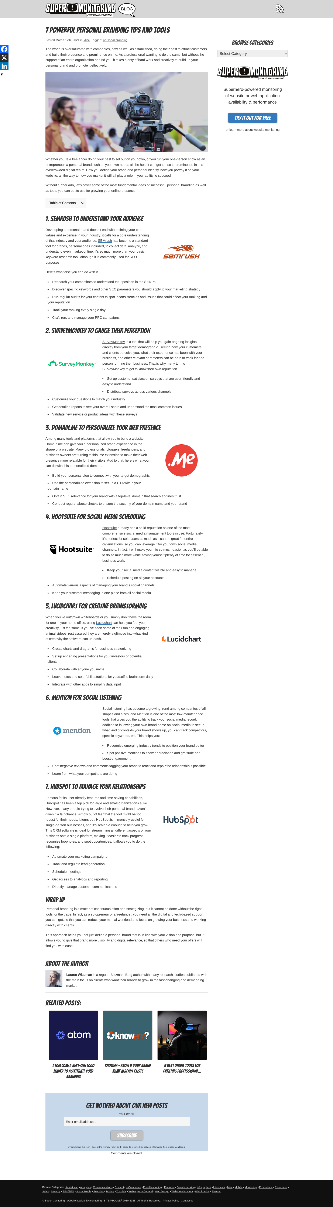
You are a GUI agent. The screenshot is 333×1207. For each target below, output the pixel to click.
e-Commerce (133, 1187)
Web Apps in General (140, 1191)
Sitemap (216, 1191)
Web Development (182, 1191)
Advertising (71, 1187)
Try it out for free (252, 118)
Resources (281, 1187)
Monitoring (251, 1187)
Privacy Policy (109, 1147)
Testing (110, 1191)
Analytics (85, 1187)
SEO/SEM (68, 1191)
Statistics (98, 1191)
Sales (45, 1191)
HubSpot (52, 803)
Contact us (187, 1200)
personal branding (115, 40)
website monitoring (266, 129)
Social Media (83, 1191)
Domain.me (54, 444)
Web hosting (202, 1191)
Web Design (162, 1191)
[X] (4, 57)
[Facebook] (4, 49)
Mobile (239, 1187)
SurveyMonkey (113, 342)
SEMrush (105, 240)
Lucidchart (104, 622)
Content (119, 1187)
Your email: (126, 1114)
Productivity (265, 1187)
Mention (143, 714)
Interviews (219, 1187)
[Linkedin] (4, 66)
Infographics (204, 1187)
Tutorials (121, 1191)
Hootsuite (109, 528)
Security (55, 1191)
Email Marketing (152, 1187)
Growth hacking (186, 1187)
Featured (169, 1187)
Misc (86, 40)
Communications (103, 1187)
